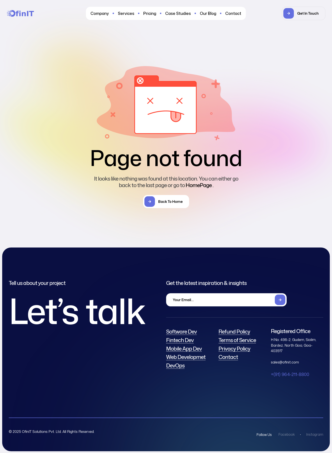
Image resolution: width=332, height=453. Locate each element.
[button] (303, 13)
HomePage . (199, 185)
